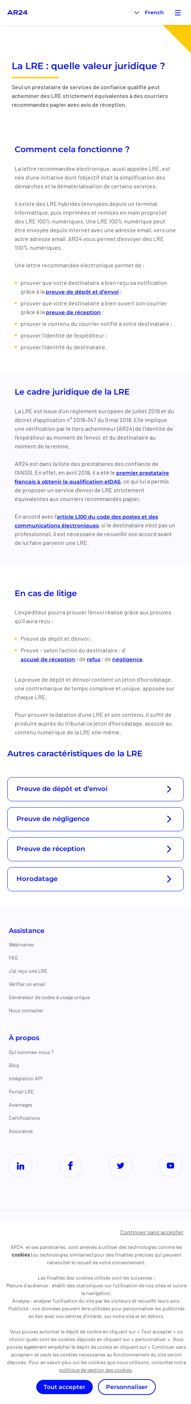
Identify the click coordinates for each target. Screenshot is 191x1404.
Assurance (21, 1131)
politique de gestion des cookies (95, 1370)
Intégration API (26, 1078)
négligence (127, 659)
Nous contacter (26, 1010)
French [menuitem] (154, 13)
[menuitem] (154, 12)
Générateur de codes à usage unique (49, 997)
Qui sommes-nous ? (31, 1052)
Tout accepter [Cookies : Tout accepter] (64, 1387)
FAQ (13, 958)
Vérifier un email (27, 984)
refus (93, 659)
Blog (14, 1065)
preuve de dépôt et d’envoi (82, 292)
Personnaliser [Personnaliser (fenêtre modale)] (127, 1387)
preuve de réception (73, 312)
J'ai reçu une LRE (28, 971)
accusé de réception (48, 659)
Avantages (20, 1105)
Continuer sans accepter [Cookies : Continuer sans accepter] (152, 1231)
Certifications (24, 1118)
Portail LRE (21, 1091)
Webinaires (21, 944)
